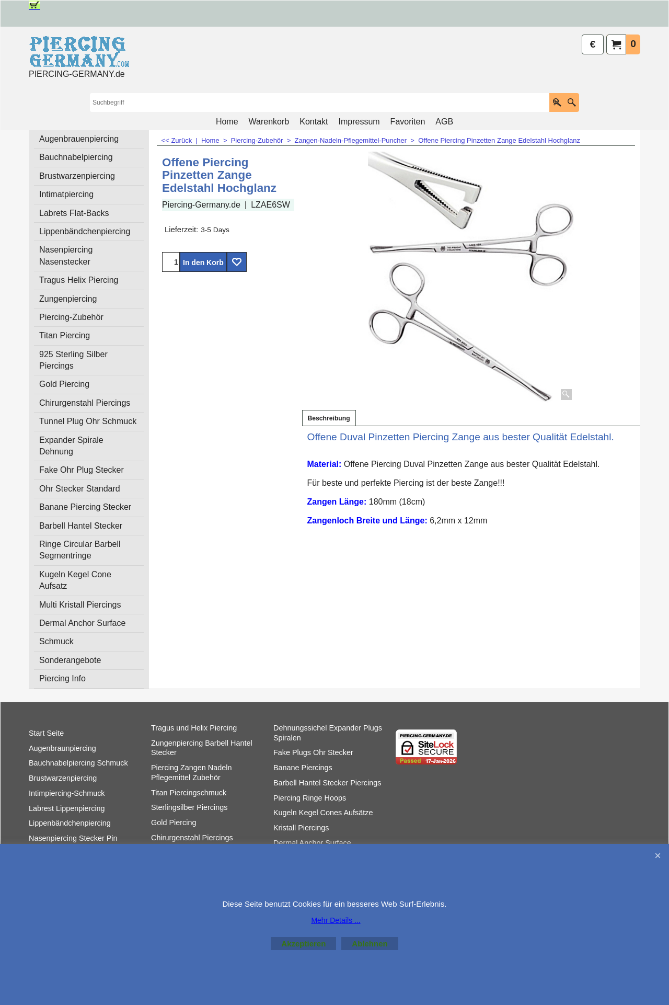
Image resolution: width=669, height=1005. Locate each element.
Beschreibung (329, 418)
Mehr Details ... (335, 920)
